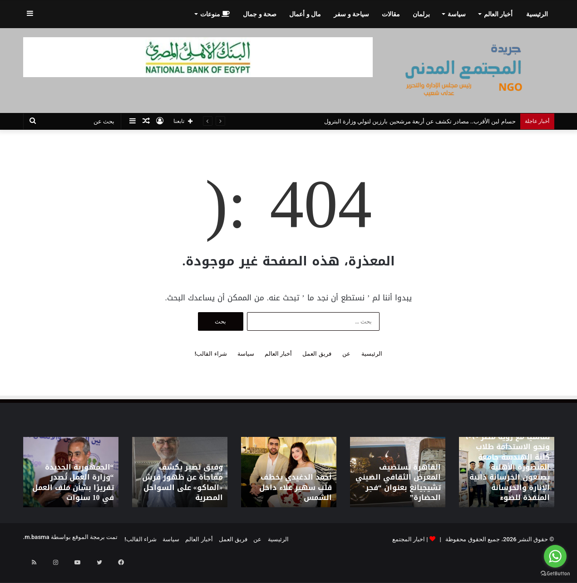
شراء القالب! (211, 353)
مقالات (391, 14)
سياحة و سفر (351, 14)
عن (346, 353)
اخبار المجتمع (408, 539)
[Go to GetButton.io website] (555, 574)
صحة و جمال (259, 14)
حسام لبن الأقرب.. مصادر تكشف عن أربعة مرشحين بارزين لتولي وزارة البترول (420, 121)
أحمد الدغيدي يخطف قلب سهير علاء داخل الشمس (292, 494)
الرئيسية (537, 14)
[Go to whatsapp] (555, 556)
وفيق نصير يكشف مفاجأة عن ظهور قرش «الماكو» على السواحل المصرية (183, 490)
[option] (506, 472)
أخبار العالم (498, 14)
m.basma (37, 537)
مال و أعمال (305, 14)
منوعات (215, 14)
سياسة (457, 14)
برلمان (421, 14)
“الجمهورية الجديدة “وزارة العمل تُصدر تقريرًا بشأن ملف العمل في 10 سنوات (72, 490)
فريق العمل (316, 353)
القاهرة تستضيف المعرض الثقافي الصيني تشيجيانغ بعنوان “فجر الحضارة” (400, 490)
